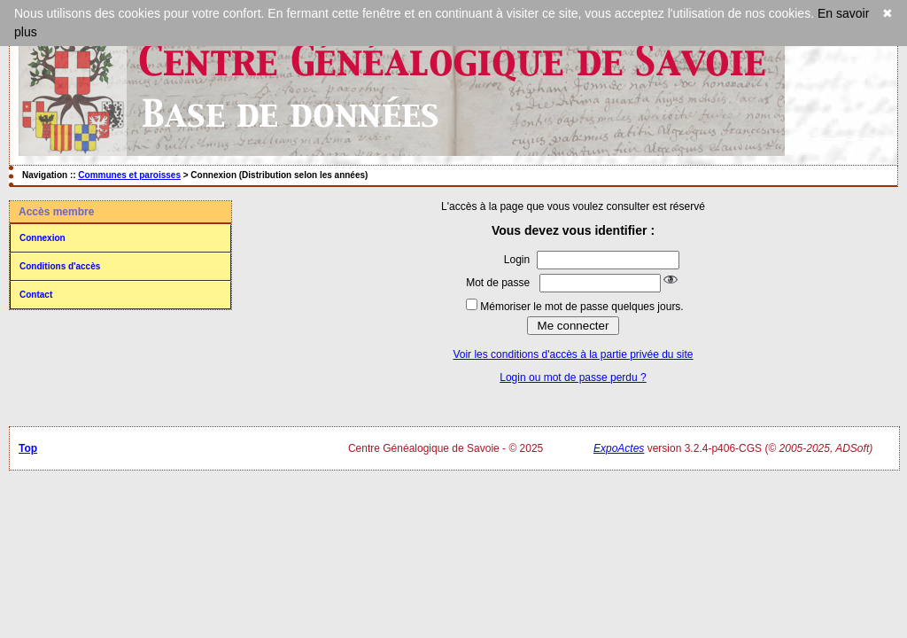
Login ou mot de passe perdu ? (573, 377)
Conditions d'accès (59, 266)
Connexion (42, 238)
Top (28, 448)
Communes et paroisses (129, 175)
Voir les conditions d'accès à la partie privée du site (573, 354)
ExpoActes (618, 448)
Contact (35, 295)
